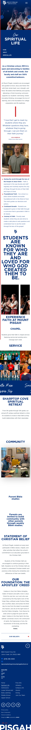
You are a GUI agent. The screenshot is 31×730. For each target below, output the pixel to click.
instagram (3, 705)
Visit (3, 673)
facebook (13, 705)
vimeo (18, 705)
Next (29, 17)
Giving (18, 693)
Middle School (5, 695)
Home (4, 49)
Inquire (4, 670)
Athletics (18, 685)
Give (3, 677)
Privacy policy (4, 709)
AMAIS (17, 717)
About (5, 52)
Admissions (5, 688)
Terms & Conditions (6, 714)
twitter (8, 705)
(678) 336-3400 (9, 659)
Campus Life (20, 688)
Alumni (18, 690)
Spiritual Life (5, 685)
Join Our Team (20, 695)
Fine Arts (18, 683)
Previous (2, 17)
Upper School (5, 697)
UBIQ (7, 717)
